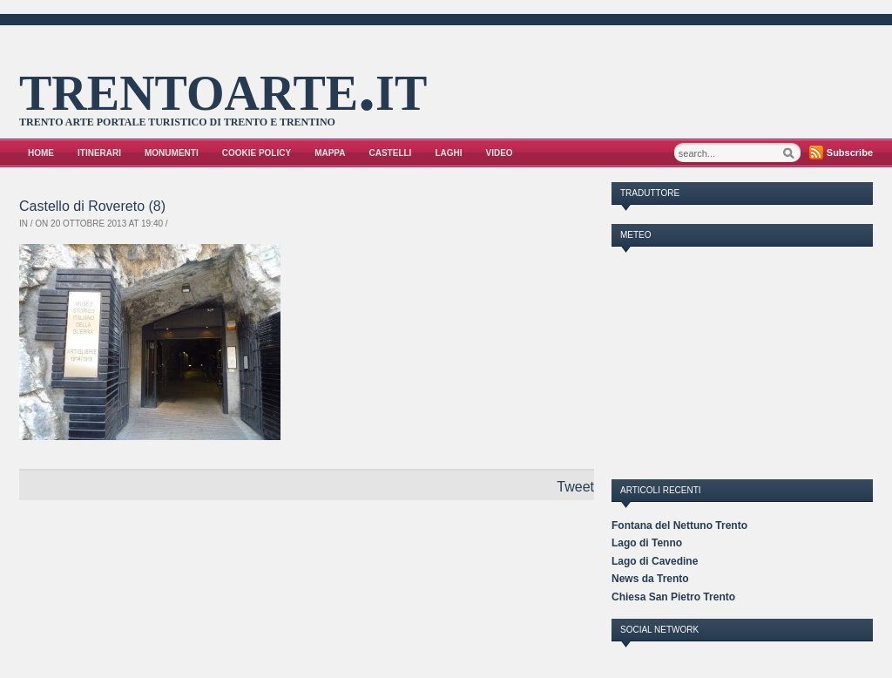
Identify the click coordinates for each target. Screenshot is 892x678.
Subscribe (850, 152)
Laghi (448, 153)
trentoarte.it (223, 86)
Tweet (575, 486)
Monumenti (172, 153)
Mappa (329, 153)
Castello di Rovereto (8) (92, 206)
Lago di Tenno (647, 543)
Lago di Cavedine (655, 561)
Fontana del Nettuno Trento (679, 525)
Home (41, 153)
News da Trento (650, 579)
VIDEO (499, 153)
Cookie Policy (256, 153)
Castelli (390, 153)
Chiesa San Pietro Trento (673, 597)
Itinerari (99, 153)
